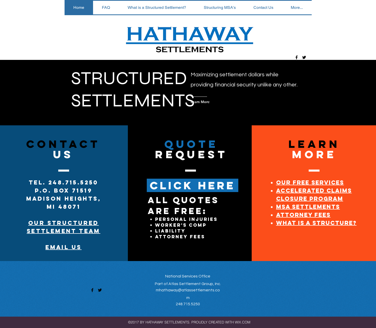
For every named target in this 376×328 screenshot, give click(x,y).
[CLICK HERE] (192, 185)
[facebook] (296, 57)
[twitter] (304, 57)
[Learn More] (211, 102)
